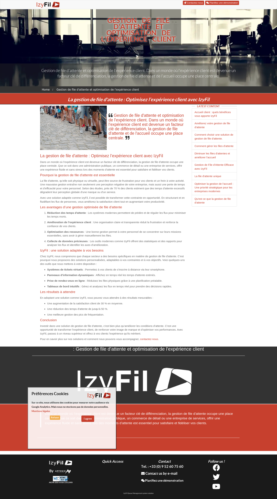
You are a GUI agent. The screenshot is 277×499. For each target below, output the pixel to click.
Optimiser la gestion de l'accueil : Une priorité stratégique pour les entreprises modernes (214, 187)
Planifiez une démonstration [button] (222, 2)
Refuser (55, 417)
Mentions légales (41, 411)
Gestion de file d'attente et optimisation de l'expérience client (98, 89)
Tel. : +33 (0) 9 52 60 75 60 (162, 466)
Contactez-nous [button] (193, 2)
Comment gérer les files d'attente (214, 145)
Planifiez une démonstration (162, 480)
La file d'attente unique (208, 176)
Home (46, 89)
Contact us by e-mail (159, 473)
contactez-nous (149, 339)
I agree (88, 418)
